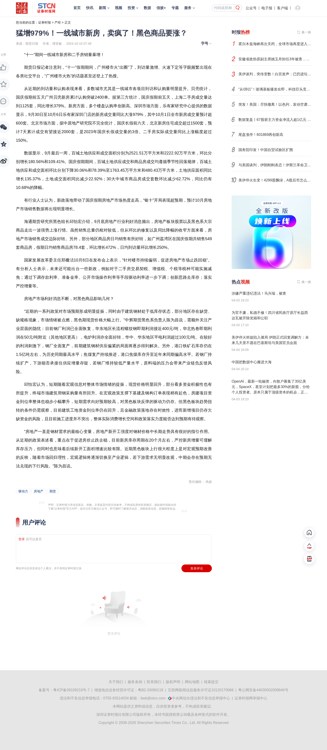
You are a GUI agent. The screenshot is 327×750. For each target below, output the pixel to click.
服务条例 (135, 682)
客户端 (282, 8)
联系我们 (154, 682)
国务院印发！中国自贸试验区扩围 (265, 150)
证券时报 (44, 22)
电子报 (266, 8)
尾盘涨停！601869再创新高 (260, 135)
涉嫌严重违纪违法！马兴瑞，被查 (259, 293)
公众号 (251, 8)
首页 (77, 8)
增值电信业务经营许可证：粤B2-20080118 (128, 690)
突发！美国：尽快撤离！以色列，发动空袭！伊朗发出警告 (274, 104)
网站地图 (192, 682)
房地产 (38, 491)
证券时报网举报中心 (251, 698)
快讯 (89, 8)
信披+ (161, 8)
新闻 (102, 8)
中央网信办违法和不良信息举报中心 (201, 698)
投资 (131, 8)
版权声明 (173, 682)
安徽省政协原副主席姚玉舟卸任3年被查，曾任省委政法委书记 (274, 59)
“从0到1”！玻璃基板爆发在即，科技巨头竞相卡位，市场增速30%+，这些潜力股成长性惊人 (274, 89)
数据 (147, 8)
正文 (67, 22)
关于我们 (116, 682)
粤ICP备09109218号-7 (71, 690)
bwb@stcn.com (153, 698)
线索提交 (211, 682)
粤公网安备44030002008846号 (263, 690)
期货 (53, 491)
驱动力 (23, 491)
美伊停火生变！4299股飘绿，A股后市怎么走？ (274, 180)
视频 (118, 8)
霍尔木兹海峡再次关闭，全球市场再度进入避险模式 (274, 44)
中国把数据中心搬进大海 (252, 362)
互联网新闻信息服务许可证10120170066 (201, 690)
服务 (187, 8)
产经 (57, 22)
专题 (175, 8)
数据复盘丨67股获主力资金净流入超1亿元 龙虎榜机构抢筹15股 (274, 120)
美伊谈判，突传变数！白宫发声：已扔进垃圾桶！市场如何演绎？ (274, 74)
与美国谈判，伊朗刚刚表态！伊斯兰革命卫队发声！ (274, 165)
